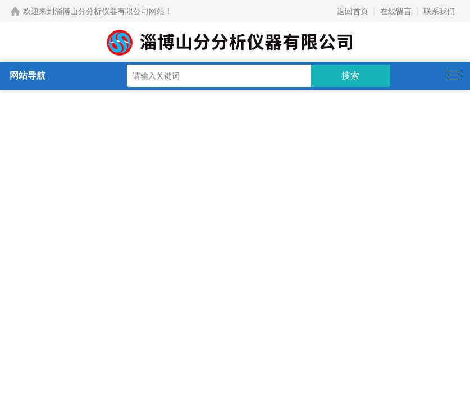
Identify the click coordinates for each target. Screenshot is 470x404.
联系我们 (439, 11)
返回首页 (352, 11)
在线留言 (396, 11)
